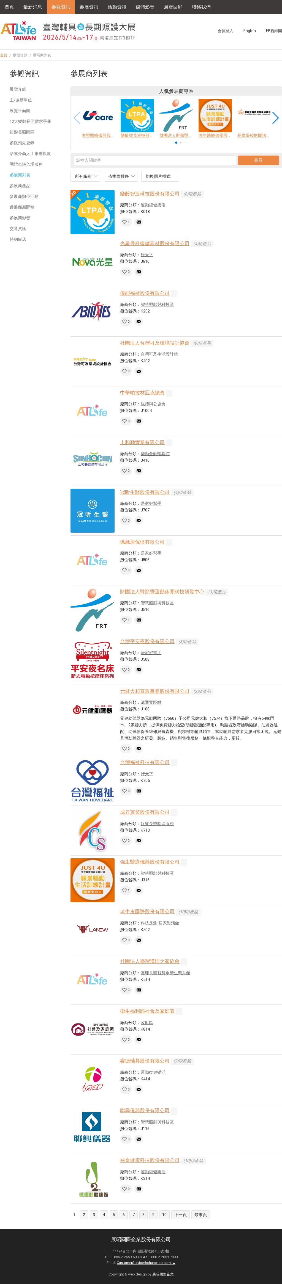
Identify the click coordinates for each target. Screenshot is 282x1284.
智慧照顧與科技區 (157, 304)
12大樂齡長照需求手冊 (30, 121)
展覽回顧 (173, 7)
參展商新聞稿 (22, 207)
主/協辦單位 (21, 100)
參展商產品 (20, 185)
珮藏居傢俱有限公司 (142, 542)
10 (164, 1214)
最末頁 (200, 1214)
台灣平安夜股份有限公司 (147, 641)
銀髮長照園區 (22, 132)
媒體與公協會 (153, 404)
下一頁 (180, 1214)
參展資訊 (89, 7)
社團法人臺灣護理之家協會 (150, 961)
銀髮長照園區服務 (157, 823)
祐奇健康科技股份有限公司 (150, 1160)
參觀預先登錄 (22, 142)
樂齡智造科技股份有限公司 (150, 194)
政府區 (147, 1022)
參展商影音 (20, 217)
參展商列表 (20, 175)
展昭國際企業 (163, 1274)
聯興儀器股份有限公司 (145, 1110)
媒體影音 (145, 7)
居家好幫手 (151, 503)
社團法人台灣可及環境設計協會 (154, 343)
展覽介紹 (18, 89)
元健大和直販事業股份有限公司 (154, 691)
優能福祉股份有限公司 (145, 293)
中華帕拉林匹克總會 (142, 392)
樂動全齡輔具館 (155, 453)
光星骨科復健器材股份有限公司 (154, 243)
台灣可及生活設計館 (159, 354)
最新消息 (32, 7)
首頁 (9, 7)
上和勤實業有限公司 (142, 442)
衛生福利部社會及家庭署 (147, 1011)
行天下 (147, 254)
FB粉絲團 (274, 31)
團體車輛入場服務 (26, 164)
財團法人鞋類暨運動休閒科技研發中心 (162, 591)
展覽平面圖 (20, 110)
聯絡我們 (201, 7)
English (249, 31)
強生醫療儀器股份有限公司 (150, 862)
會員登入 (225, 31)
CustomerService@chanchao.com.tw (146, 1263)
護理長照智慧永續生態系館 (165, 972)
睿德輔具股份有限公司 (145, 1061)
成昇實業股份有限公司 (145, 812)
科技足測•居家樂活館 (160, 923)
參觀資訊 (60, 7)
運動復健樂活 (153, 205)
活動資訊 (117, 7)
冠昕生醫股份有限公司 (145, 492)
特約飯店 (18, 239)
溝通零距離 (151, 702)
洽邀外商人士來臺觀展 (30, 153)
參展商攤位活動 (24, 196)
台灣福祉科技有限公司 (145, 762)
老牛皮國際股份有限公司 (147, 911)
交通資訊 (18, 228)
